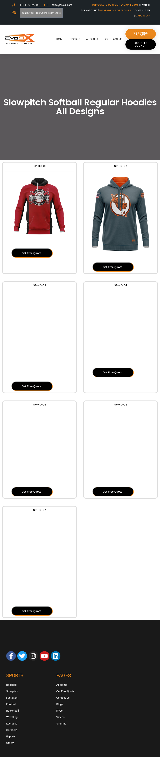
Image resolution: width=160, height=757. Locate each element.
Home (60, 39)
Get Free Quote (31, 253)
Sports (75, 39)
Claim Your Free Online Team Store (41, 12)
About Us (92, 39)
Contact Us (113, 39)
